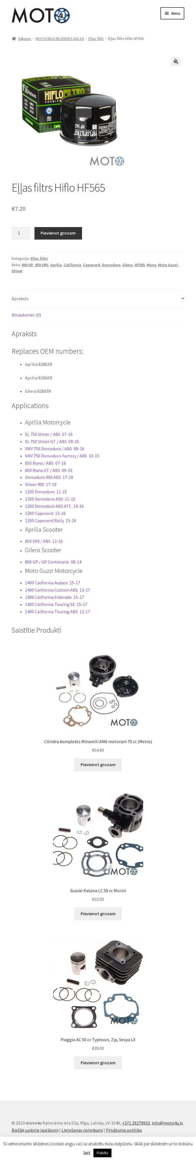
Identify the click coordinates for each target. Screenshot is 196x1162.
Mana (151, 264)
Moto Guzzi (168, 264)
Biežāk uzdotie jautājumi (35, 1130)
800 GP (27, 264)
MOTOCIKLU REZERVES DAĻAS (60, 38)
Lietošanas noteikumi (82, 1130)
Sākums (24, 38)
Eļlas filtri (96, 38)
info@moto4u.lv (167, 1123)
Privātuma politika (124, 1130)
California (72, 264)
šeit (86, 1152)
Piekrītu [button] (102, 1153)
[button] (176, 61)
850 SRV (41, 264)
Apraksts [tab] (20, 298)
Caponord (91, 264)
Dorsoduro (111, 264)
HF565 (140, 264)
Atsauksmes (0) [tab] (26, 315)
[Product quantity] (21, 233)
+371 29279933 (136, 1123)
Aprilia (56, 264)
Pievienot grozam (58, 233)
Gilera (127, 264)
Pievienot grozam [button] (98, 764)
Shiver (17, 270)
